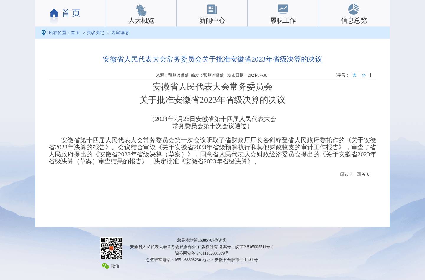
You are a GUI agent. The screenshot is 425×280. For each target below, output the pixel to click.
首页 (75, 32)
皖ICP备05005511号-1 (254, 247)
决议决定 (95, 32)
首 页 (71, 13)
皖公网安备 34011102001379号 (202, 253)
